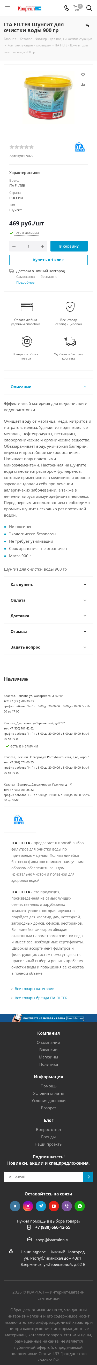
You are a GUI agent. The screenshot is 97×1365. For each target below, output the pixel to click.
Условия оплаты (48, 1093)
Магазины (48, 1056)
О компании (48, 1042)
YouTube (54, 1206)
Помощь (49, 1085)
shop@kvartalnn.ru (53, 1239)
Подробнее (25, 282)
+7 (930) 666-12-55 (52, 1227)
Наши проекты (49, 1144)
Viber (67, 1206)
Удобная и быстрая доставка (68, 356)
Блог (49, 1120)
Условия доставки (49, 1100)
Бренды (48, 1136)
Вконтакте (15, 1206)
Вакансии (48, 1049)
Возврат (48, 1107)
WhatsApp (79, 1206)
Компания (48, 1033)
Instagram (28, 1206)
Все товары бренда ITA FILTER (41, 997)
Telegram (41, 1206)
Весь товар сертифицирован (68, 322)
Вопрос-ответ (48, 1129)
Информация (48, 1077)
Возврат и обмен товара (26, 356)
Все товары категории (35, 988)
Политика (48, 1064)
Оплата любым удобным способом (25, 322)
